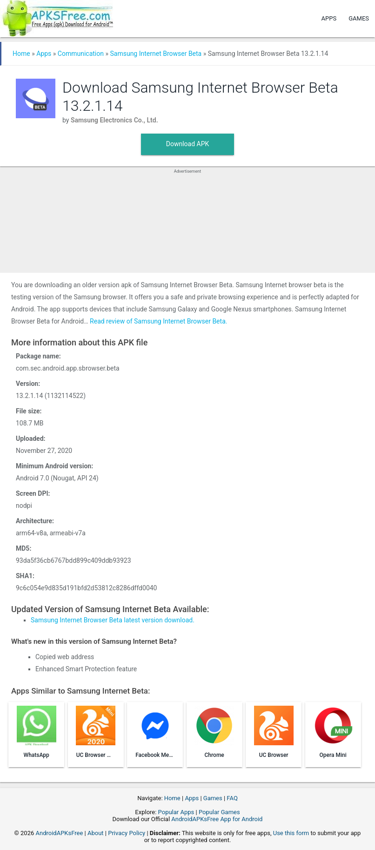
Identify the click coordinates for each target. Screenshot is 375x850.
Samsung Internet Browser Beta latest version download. (112, 620)
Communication (81, 53)
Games (358, 18)
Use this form (291, 833)
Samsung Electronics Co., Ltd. (114, 120)
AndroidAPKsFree (59, 833)
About (95, 833)
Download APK (187, 144)
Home (21, 53)
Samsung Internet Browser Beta (155, 53)
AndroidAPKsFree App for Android (216, 819)
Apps (329, 18)
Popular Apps (176, 812)
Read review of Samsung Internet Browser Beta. (158, 321)
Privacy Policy (126, 833)
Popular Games (219, 812)
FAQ (232, 798)
